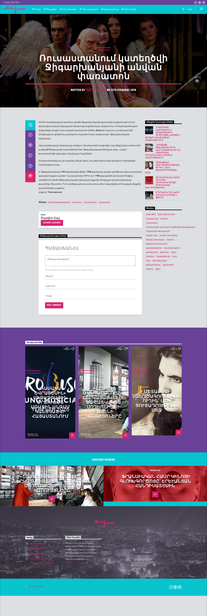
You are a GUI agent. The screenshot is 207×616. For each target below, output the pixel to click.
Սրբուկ (170, 414)
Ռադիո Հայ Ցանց (168, 410)
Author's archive (52, 397)
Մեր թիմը (130, 9)
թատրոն (77, 377)
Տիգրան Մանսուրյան (156, 418)
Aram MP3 (151, 389)
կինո (173, 427)
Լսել (187, 9)
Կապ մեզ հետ (11, 2)
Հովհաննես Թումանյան (158, 406)
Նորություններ (103, 130)
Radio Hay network (166, 389)
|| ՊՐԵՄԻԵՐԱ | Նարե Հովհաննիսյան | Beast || (167, 369)
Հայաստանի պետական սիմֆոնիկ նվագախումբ (170, 402)
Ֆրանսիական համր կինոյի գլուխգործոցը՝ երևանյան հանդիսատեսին (162, 357)
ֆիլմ (158, 444)
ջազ (175, 431)
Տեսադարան (90, 9)
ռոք (148, 435)
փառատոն (104, 377)
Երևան (164, 393)
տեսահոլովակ (159, 435)
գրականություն (154, 423)
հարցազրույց (163, 431)
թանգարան (152, 427)
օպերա (149, 444)
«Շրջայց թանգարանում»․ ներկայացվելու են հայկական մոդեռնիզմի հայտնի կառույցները (163, 326)
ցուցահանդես (153, 439)
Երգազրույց (111, 9)
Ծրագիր (52, 9)
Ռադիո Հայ (96, 170)
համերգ (150, 431)
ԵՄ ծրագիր (70, 9)
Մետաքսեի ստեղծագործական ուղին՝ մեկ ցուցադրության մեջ (162, 342)
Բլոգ (38, 9)
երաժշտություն (172, 423)
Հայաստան (152, 397)
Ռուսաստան (90, 377)
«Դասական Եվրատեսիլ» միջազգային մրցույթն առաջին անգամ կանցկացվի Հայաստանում (162, 308)
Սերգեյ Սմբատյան (155, 414)
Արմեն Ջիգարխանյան (59, 377)
